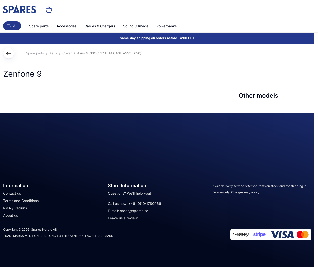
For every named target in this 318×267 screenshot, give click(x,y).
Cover (67, 53)
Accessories (66, 26)
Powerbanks (166, 26)
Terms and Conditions (21, 200)
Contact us (12, 193)
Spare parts (39, 26)
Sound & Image (135, 26)
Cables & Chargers (99, 26)
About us (10, 215)
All (12, 26)
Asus (53, 53)
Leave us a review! (123, 218)
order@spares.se (134, 211)
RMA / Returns (15, 208)
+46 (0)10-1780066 (144, 203)
